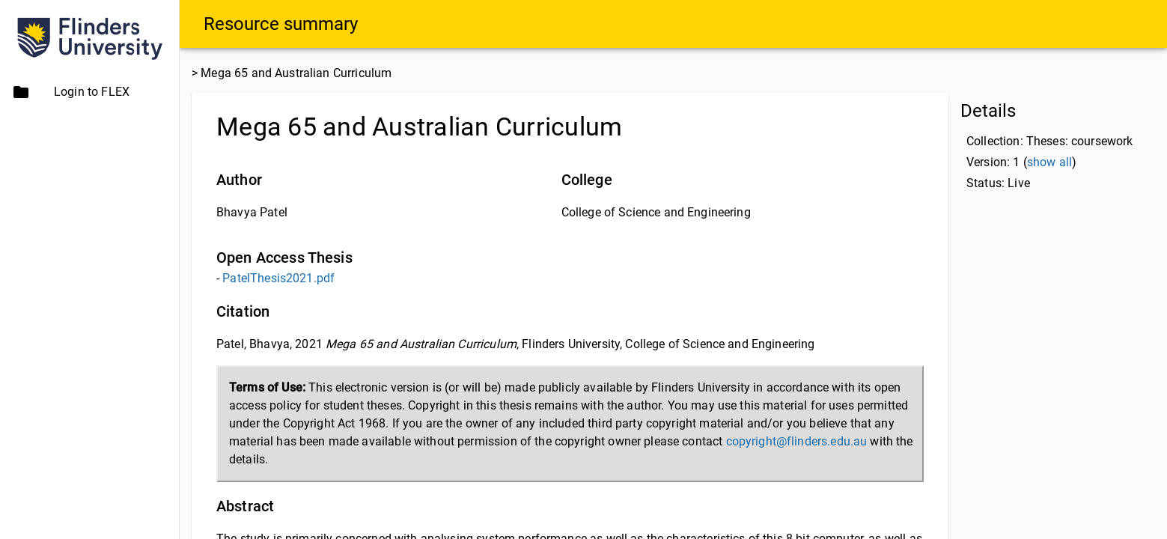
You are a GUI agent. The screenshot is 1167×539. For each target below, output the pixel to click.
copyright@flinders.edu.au (797, 441)
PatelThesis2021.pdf (278, 278)
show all (1049, 162)
